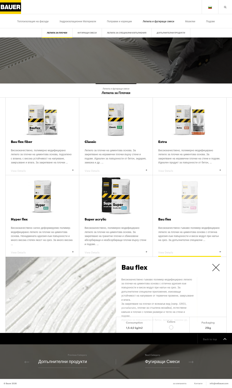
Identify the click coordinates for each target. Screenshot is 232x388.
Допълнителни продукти (171, 33)
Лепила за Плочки (57, 33)
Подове (210, 21)
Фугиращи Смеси (87, 33)
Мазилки (190, 21)
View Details (42, 170)
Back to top (215, 338)
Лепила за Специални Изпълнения (126, 33)
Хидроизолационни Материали (77, 21)
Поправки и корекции (119, 21)
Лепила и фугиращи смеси (158, 21)
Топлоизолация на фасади (32, 21)
